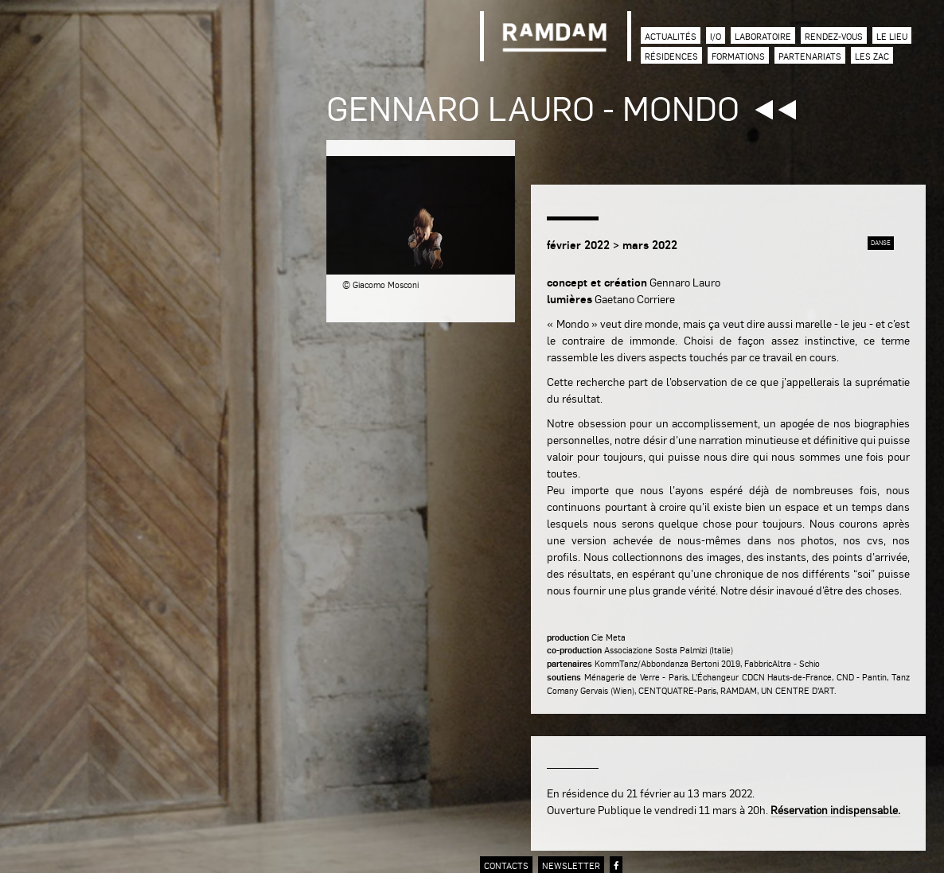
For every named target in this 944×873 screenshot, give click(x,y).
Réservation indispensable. (835, 809)
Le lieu (891, 36)
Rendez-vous (834, 36)
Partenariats (809, 56)
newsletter (571, 865)
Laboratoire (763, 36)
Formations (738, 56)
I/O (715, 36)
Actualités (670, 36)
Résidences (671, 56)
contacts (506, 865)
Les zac (872, 56)
